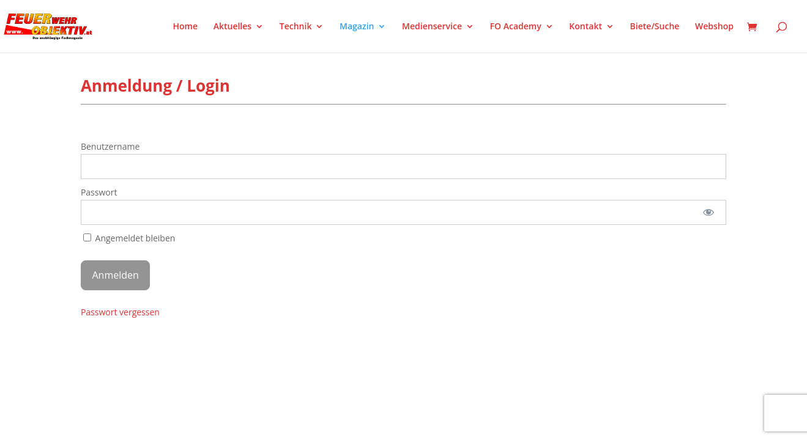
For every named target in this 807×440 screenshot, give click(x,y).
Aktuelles (232, 27)
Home (185, 27)
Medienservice (432, 27)
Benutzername (110, 146)
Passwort (99, 192)
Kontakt (585, 27)
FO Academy (515, 27)
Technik (296, 27)
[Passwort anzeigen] (708, 212)
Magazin (357, 27)
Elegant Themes (141, 343)
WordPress (223, 343)
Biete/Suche (655, 27)
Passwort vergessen (120, 312)
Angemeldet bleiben (129, 238)
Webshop (714, 27)
